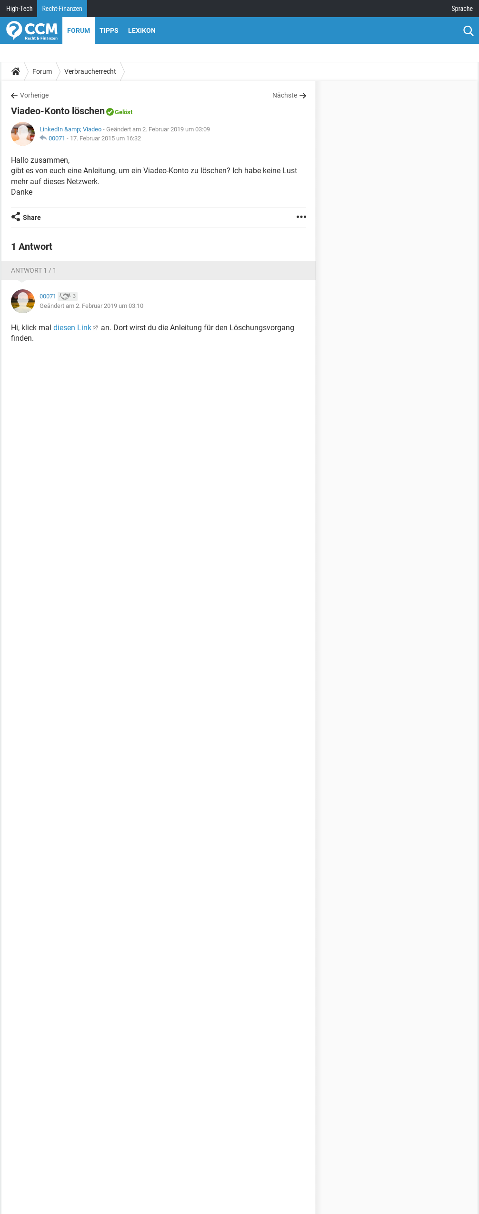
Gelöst (123, 112)
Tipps (109, 30)
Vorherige (34, 95)
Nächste (284, 95)
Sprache (462, 8)
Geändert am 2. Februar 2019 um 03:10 (91, 305)
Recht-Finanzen (62, 8)
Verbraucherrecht (90, 71)
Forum (78, 30)
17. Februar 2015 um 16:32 (105, 138)
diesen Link (72, 327)
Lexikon (142, 30)
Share (32, 217)
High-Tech (19, 8)
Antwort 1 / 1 (34, 270)
